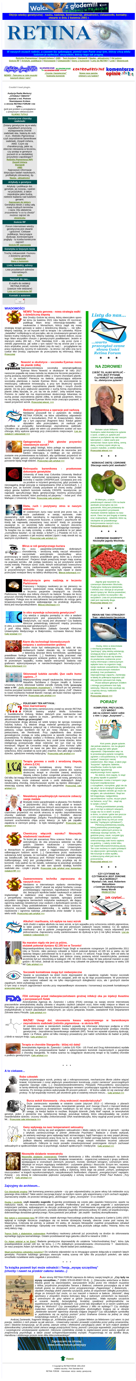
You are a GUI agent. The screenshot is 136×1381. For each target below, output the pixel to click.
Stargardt (82, 58)
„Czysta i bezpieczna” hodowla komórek (55, 74)
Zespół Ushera (46, 58)
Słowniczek (122, 60)
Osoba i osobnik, (13, 1202)
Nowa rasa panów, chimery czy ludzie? (89, 74)
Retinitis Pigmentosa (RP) (20, 159)
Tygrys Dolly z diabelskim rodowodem (25, 1233)
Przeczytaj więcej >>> (101, 450)
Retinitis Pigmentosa (26, 58)
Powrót (70, 1358)
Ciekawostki (63, 60)
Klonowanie (50, 60)
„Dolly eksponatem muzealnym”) (35, 687)
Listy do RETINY (99, 60)
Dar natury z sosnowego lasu (20, 1218)
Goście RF (14, 60)
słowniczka (20, 218)
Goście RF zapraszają (20, 245)
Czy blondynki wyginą (16, 1191)
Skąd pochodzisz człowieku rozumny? (24, 1252)
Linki (112, 60)
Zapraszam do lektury (20, 202)
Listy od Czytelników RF (19, 291)
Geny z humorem (80, 60)
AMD (58, 58)
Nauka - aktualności (99, 58)
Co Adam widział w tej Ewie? (20, 1241)
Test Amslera (69, 58)
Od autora (116, 58)
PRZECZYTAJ (109, 892)
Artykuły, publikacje (32, 60)
